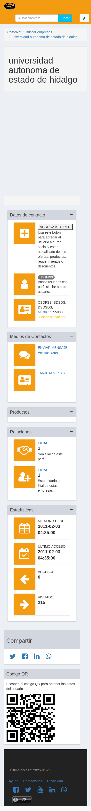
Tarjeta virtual (52, 373)
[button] (9, 18)
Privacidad (55, 781)
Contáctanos (32, 781)
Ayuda (13, 781)
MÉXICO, (45, 312)
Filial (43, 443)
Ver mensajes (48, 352)
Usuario (46, 277)
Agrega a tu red (55, 227)
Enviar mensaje (52, 348)
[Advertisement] (45, 144)
